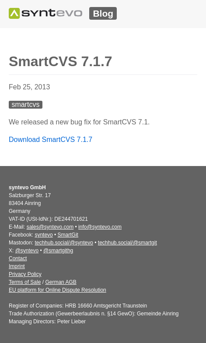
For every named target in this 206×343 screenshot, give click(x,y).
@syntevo (27, 251)
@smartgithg (58, 251)
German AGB (60, 282)
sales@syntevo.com (50, 227)
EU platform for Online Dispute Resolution (57, 290)
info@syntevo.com (100, 227)
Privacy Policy (25, 274)
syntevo (43, 235)
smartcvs (25, 104)
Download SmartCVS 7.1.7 (50, 139)
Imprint (17, 266)
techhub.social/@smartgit (127, 243)
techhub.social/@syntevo (64, 243)
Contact (18, 258)
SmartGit (68, 235)
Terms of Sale (25, 282)
